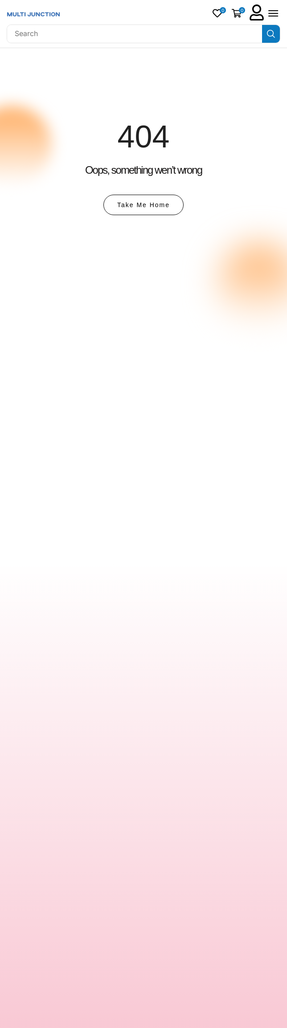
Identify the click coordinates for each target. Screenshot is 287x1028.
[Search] (271, 34)
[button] (219, 13)
